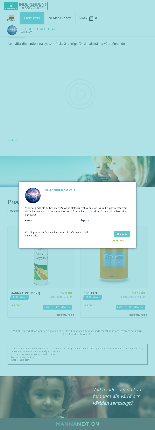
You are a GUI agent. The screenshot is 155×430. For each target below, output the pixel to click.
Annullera (118, 240)
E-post (85, 220)
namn (28, 220)
